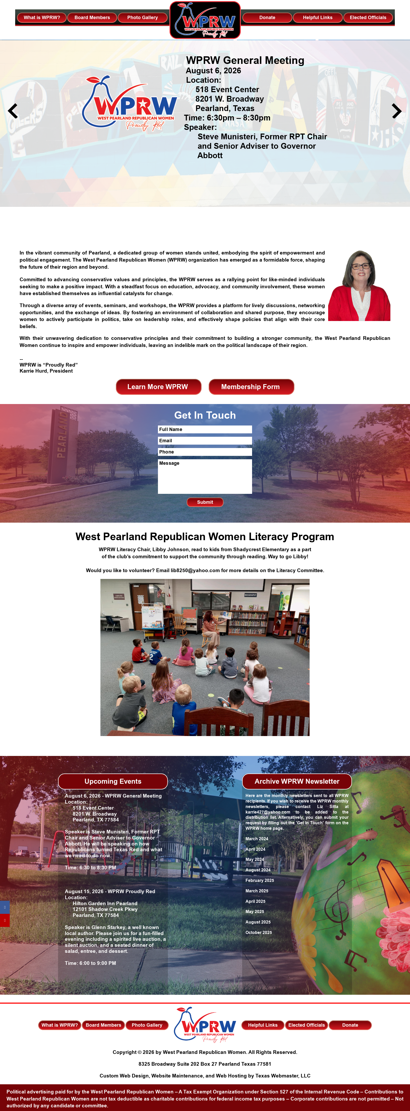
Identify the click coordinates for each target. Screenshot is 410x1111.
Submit (205, 502)
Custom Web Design (124, 1076)
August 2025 (258, 922)
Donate (267, 17)
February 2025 (260, 880)
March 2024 (257, 839)
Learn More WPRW (157, 387)
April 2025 (255, 901)
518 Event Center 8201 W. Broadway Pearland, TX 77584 (92, 814)
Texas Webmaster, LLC (283, 1076)
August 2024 (258, 870)
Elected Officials (368, 17)
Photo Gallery (142, 17)
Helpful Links (318, 17)
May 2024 (255, 859)
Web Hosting (231, 1076)
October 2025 (259, 933)
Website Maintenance (177, 1076)
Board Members (92, 17)
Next (397, 110)
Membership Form (250, 387)
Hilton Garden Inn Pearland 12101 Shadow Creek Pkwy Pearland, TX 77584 (101, 909)
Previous (13, 110)
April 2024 (255, 849)
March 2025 (257, 891)
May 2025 (255, 912)
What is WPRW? (42, 17)
